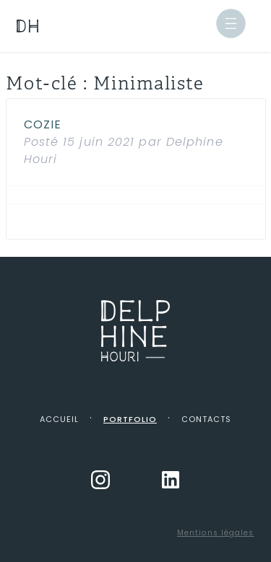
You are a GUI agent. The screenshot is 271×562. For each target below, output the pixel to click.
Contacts (206, 419)
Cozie (43, 124)
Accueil (59, 419)
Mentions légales (215, 532)
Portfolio (130, 419)
